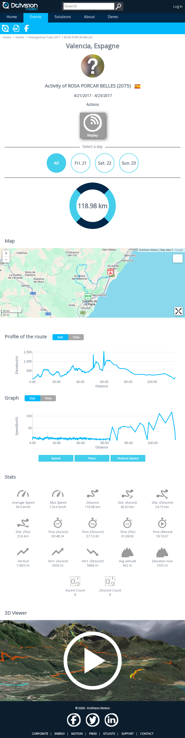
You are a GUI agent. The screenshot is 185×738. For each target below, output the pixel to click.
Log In (177, 6)
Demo (113, 16)
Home (11, 16)
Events (36, 16)
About (89, 16)
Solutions (63, 16)
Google (179, 249)
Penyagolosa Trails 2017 (44, 37)
